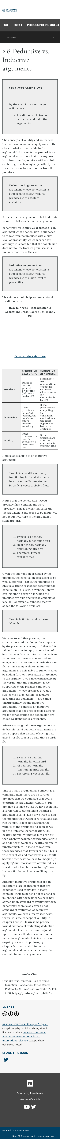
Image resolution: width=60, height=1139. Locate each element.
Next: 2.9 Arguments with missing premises (34, 1136)
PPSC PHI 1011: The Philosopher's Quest (30, 25)
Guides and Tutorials (30, 1099)
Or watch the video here (30, 356)
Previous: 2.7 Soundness (16, 1130)
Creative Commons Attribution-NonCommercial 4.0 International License (24, 1036)
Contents (30, 37)
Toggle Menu (56, 10)
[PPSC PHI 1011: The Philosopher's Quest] (10, 10)
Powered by (30, 1093)
